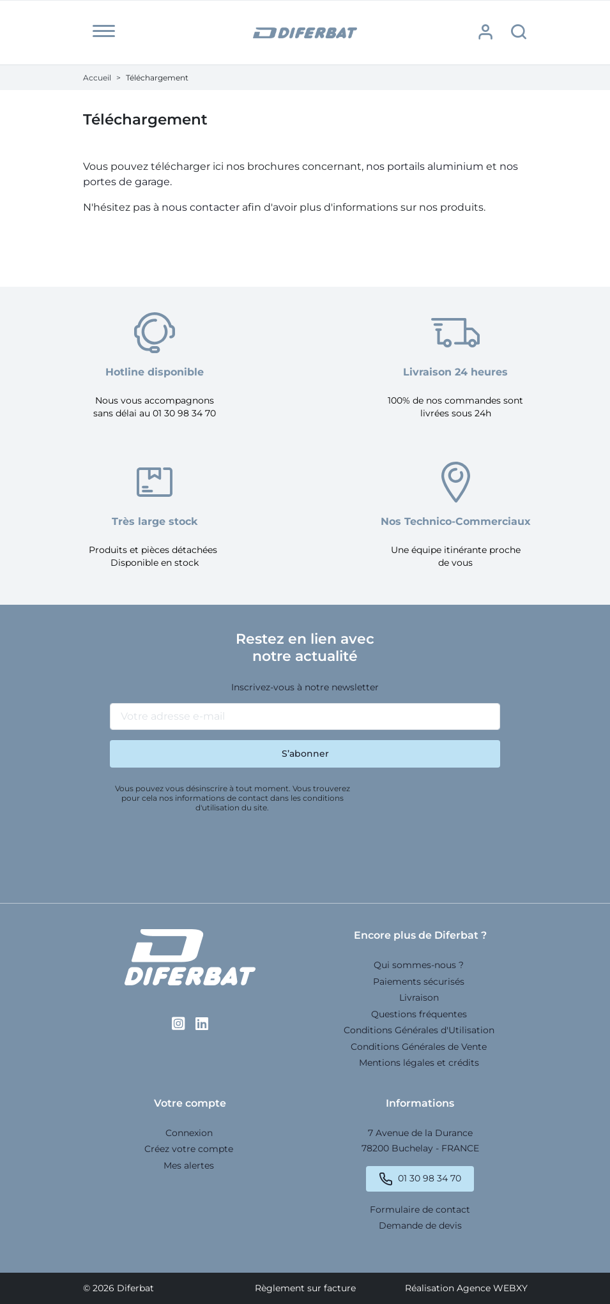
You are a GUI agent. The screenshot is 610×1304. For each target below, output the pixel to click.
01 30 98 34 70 (429, 1178)
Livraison (419, 997)
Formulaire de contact (420, 1209)
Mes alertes (189, 1165)
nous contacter (201, 207)
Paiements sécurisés (418, 981)
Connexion (189, 1133)
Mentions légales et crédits (419, 1062)
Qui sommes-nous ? (419, 965)
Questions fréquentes (419, 1014)
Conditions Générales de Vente (419, 1046)
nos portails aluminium (425, 166)
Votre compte (190, 1103)
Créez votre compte (188, 1149)
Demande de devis (420, 1225)
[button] (104, 31)
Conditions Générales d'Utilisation (419, 1030)
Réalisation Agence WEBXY (466, 1288)
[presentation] (207, 852)
